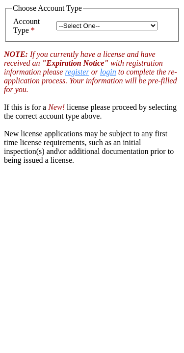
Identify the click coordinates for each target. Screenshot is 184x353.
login (108, 72)
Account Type (26, 25)
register (77, 72)
